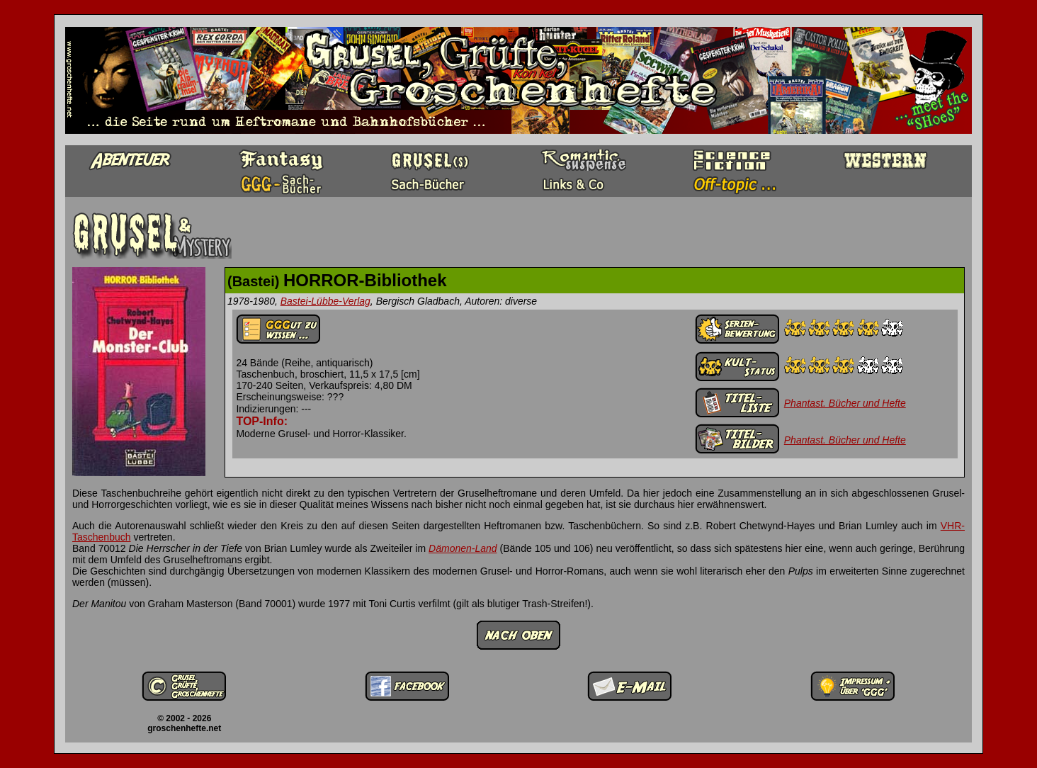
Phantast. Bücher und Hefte (845, 403)
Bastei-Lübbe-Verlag (325, 301)
